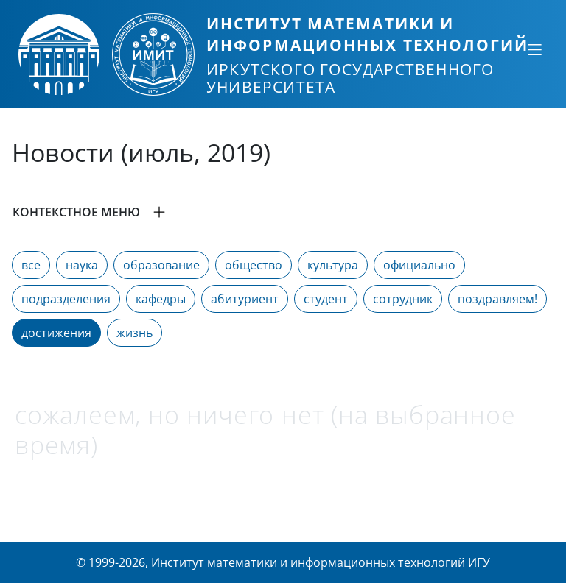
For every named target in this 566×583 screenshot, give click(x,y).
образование (161, 265)
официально (419, 265)
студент (326, 299)
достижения (56, 333)
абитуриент (245, 299)
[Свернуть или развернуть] (534, 49)
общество (253, 265)
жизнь (134, 333)
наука (82, 265)
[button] (283, 212)
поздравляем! (497, 299)
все (31, 265)
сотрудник (403, 299)
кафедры (161, 299)
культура (332, 265)
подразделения (66, 299)
